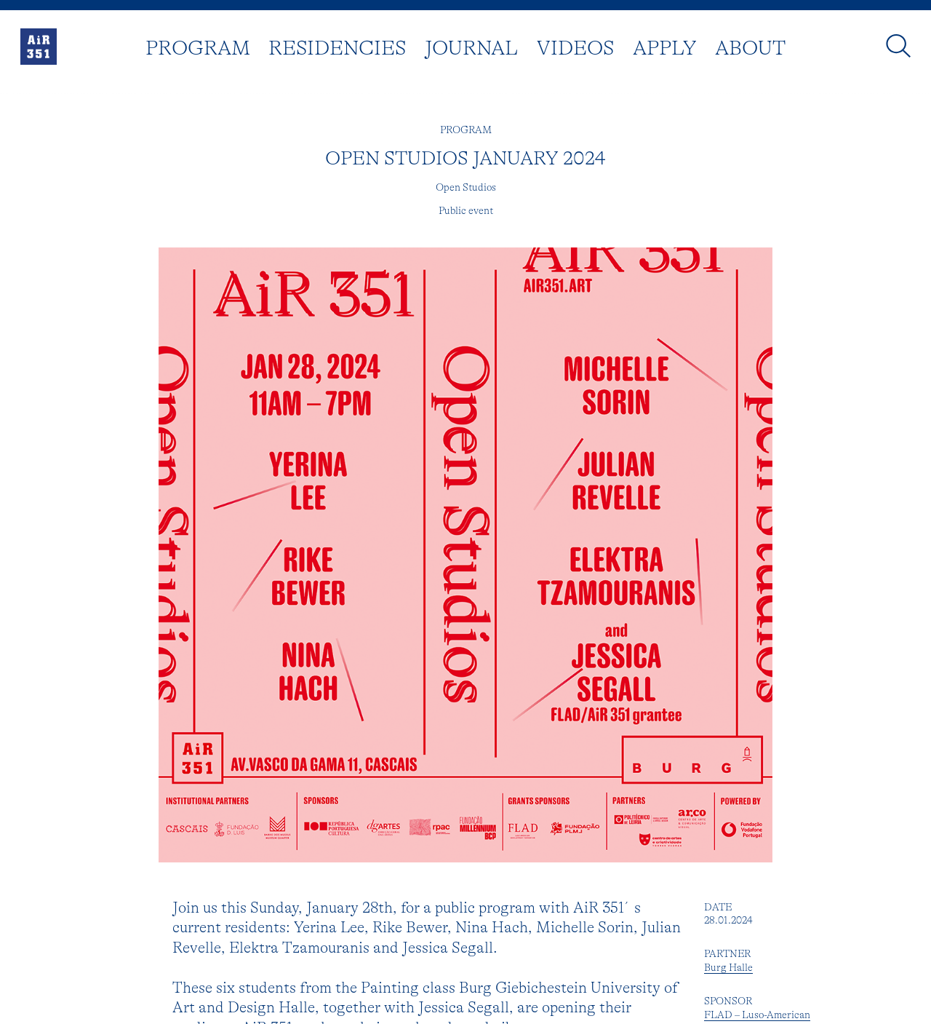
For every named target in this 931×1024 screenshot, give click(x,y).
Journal (471, 51)
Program (197, 51)
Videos (575, 51)
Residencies (337, 51)
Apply (665, 51)
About (750, 51)
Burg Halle (728, 969)
